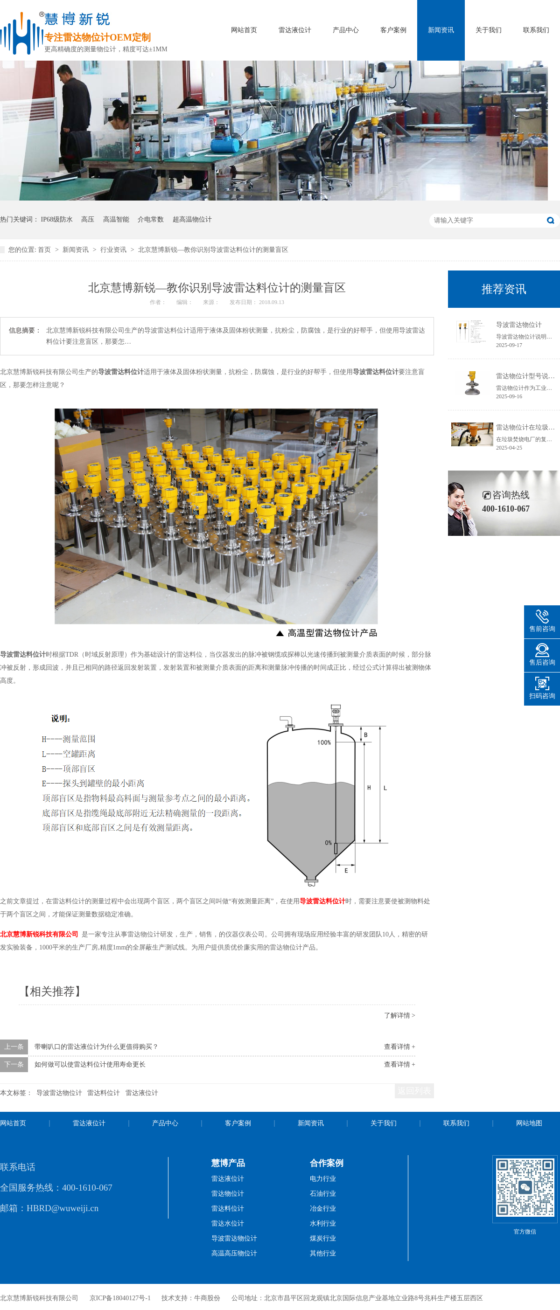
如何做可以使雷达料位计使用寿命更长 (90, 1064)
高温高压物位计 (234, 1253)
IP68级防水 (57, 219)
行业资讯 (114, 249)
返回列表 (414, 1090)
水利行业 (323, 1223)
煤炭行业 (323, 1238)
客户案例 (393, 30)
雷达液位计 (295, 30)
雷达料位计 (103, 1092)
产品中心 (346, 30)
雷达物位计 (227, 1193)
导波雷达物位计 (59, 1092)
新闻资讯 (441, 30)
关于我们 (489, 30)
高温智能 (116, 219)
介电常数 (151, 219)
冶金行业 (323, 1208)
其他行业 (323, 1253)
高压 (87, 219)
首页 (45, 249)
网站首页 (244, 30)
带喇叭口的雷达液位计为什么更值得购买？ (97, 1046)
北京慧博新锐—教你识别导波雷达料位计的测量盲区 (213, 249)
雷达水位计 (227, 1223)
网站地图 (529, 1123)
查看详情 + (399, 1046)
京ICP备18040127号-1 (120, 1298)
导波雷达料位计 (322, 901)
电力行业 (323, 1178)
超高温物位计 (192, 219)
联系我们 (536, 30)
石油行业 (323, 1193)
